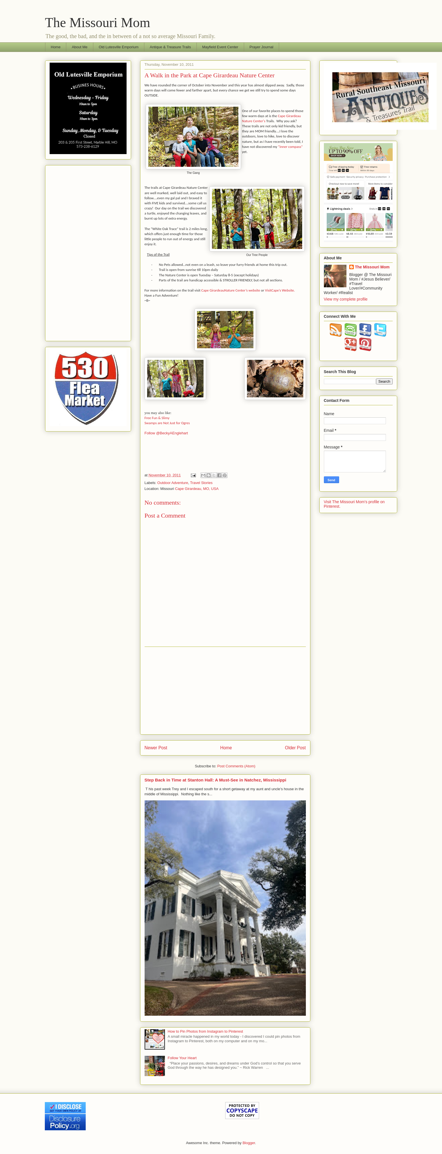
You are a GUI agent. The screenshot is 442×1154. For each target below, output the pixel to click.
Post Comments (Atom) (236, 766)
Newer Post (156, 747)
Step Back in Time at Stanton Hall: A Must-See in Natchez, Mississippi (215, 780)
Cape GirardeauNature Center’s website (230, 290)
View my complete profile (346, 299)
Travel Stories (201, 483)
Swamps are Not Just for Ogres (167, 423)
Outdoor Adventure (172, 483)
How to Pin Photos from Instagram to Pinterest (205, 1031)
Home (56, 47)
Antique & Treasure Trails (170, 47)
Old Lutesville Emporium (118, 47)
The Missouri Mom (97, 22)
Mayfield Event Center (220, 47)
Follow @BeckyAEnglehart (166, 433)
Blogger (248, 1143)
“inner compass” (290, 146)
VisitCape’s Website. (280, 290)
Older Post (295, 747)
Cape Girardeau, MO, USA (197, 489)
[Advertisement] (225, 690)
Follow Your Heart (182, 1058)
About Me (80, 47)
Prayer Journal (261, 47)
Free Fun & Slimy (158, 418)
